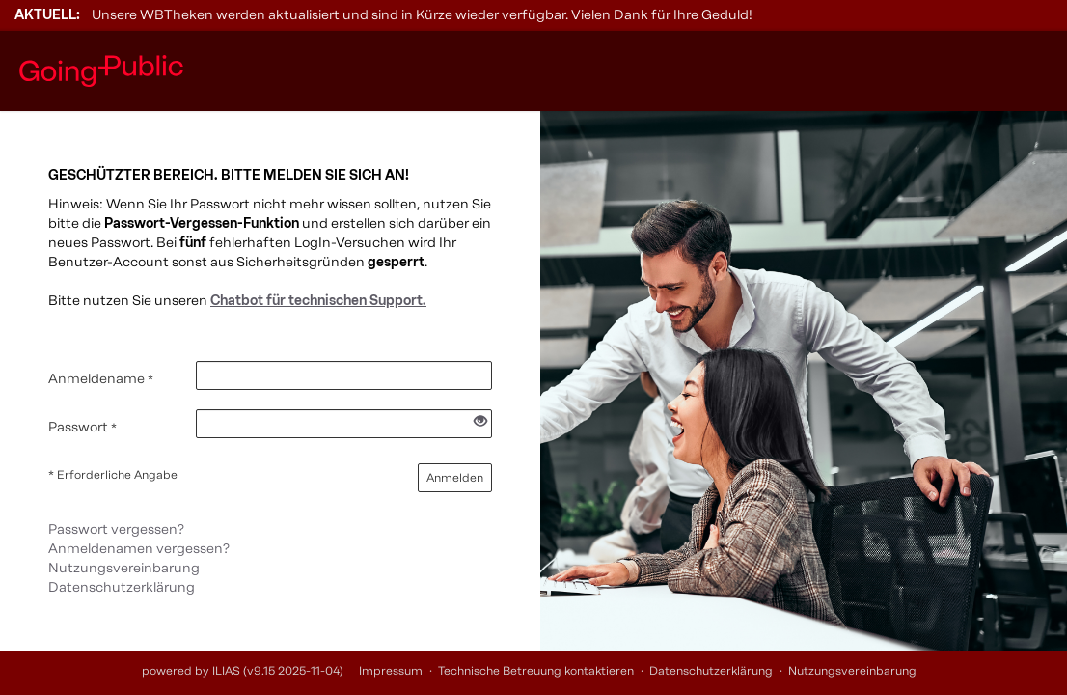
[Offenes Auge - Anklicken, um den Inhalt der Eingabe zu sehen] (480, 422)
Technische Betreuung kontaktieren (536, 671)
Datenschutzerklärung (121, 587)
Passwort (82, 427)
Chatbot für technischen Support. (318, 300)
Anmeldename (100, 379)
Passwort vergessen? (116, 529)
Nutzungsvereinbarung (124, 568)
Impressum (391, 671)
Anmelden (454, 478)
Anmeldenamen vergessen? (139, 549)
